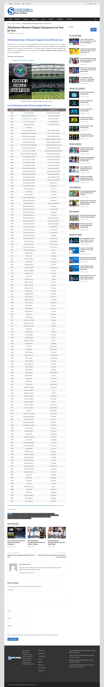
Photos (69, 19)
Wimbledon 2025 (27, 513)
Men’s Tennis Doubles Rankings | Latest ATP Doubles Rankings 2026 (86, 178)
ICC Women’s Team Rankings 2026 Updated (87, 135)
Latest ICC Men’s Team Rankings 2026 (86, 126)
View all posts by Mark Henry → (27, 572)
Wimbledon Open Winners (14, 516)
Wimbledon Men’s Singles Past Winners (23, 60)
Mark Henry (11, 33)
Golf (43, 19)
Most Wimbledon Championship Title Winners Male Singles (56, 542)
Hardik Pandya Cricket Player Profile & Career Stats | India (87, 267)
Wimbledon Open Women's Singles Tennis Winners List (36, 516)
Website (9, 625)
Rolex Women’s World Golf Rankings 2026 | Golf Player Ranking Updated (88, 202)
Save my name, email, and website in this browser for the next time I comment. (32, 635)
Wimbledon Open (37, 513)
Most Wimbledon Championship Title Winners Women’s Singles (36, 542)
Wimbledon (19, 23)
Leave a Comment (20, 33)
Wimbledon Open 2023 (48, 513)
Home (10, 19)
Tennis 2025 (20, 513)
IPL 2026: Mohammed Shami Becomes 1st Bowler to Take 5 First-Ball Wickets (88, 60)
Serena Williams (51, 133)
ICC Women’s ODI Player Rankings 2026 (87, 93)
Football (35, 19)
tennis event (58, 44)
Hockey (51, 19)
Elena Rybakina (27, 121)
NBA (39, 662)
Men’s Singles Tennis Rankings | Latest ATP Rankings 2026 (86, 168)
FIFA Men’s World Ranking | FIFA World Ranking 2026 (88, 216)
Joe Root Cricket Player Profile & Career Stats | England (87, 249)
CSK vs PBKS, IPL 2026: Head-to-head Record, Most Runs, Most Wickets (88, 41)
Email (9, 618)
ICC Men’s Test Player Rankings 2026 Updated (87, 118)
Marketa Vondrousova (27, 118)
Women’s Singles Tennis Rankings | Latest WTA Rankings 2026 (87, 149)
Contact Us (28, 3)
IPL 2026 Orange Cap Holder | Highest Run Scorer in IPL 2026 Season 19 (88, 50)
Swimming (41, 667)
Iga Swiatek (27, 113)
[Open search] (96, 19)
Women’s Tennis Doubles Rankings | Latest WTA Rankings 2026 (87, 159)
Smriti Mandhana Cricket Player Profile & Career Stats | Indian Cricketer (87, 240)
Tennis (26, 19)
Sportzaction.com (58, 505)
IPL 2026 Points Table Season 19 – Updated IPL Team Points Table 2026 (87, 79)
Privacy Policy (17, 3)
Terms (23, 3)
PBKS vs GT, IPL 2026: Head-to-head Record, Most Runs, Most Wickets (88, 69)
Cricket (17, 19)
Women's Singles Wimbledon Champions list (19, 518)
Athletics (40, 650)
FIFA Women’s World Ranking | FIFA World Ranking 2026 (86, 225)
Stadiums (60, 19)
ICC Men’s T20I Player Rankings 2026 (86, 101)
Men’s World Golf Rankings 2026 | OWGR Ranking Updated (88, 192)
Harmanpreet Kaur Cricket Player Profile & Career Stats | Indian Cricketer (88, 277)
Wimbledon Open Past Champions (32, 515)
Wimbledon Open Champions (15, 515)
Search (71, 27)
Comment (10, 589)
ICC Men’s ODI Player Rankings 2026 (86, 109)
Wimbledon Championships (19, 44)
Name (9, 611)
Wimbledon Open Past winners (50, 515)
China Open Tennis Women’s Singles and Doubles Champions (16, 542)
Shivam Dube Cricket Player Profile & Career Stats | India (88, 258)
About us (11, 3)
